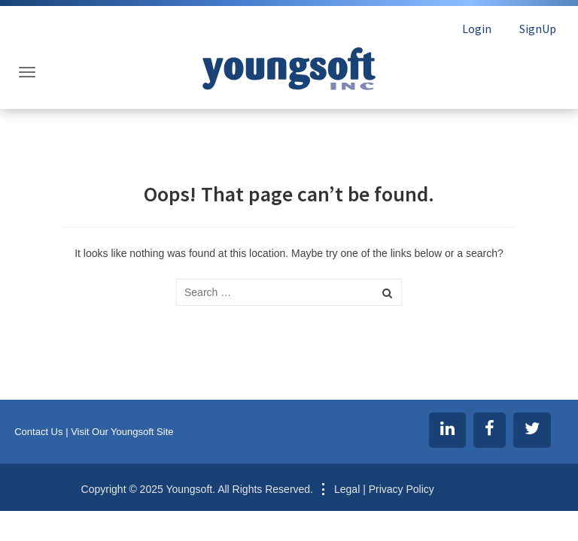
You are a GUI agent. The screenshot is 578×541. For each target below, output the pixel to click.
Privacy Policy (401, 489)
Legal (347, 489)
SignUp (537, 28)
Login (476, 28)
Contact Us (38, 431)
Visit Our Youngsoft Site (122, 431)
